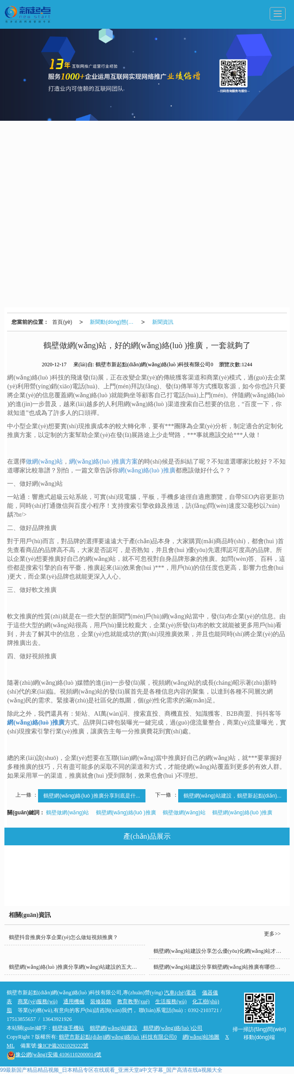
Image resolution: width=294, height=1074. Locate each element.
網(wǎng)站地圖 (201, 1037)
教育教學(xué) (190, 866)
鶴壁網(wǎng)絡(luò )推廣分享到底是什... (91, 796)
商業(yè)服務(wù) (150, 887)
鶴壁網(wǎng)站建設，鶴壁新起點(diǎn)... (232, 796)
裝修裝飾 (96, 887)
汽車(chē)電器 (45, 866)
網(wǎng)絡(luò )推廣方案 (103, 461)
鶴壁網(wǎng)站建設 (113, 1028)
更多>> (272, 934)
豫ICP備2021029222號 (63, 1046)
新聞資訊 (162, 322)
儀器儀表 (95, 866)
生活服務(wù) (245, 866)
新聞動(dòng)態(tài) (112, 322)
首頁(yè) (62, 322)
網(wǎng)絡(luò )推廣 (146, 470)
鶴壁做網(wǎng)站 (67, 812)
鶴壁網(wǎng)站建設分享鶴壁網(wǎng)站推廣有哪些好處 (219, 967)
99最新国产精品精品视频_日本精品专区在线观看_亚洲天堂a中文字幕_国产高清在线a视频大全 (111, 1070)
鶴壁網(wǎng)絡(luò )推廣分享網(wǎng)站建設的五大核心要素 (77, 967)
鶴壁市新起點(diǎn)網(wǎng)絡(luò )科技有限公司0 (117, 1037)
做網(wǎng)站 (44, 461)
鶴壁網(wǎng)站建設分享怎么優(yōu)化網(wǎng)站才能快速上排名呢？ (221, 951)
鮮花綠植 (249, 887)
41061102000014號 (54, 1054)
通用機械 (139, 866)
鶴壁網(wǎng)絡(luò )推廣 (126, 812)
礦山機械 (204, 887)
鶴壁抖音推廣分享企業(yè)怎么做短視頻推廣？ (63, 937)
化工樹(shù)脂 (46, 887)
